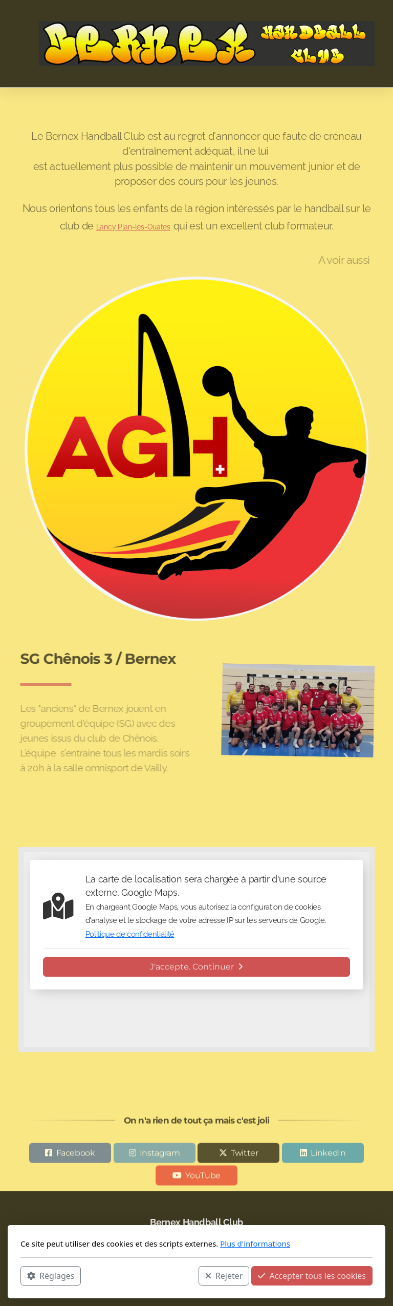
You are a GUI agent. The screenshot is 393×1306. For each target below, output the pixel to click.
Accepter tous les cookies (312, 1275)
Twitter (244, 1155)
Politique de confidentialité (129, 934)
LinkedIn (328, 1155)
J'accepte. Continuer (196, 967)
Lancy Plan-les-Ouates (133, 227)
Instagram (160, 1155)
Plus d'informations (255, 1243)
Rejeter (224, 1275)
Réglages (50, 1275)
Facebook (75, 1155)
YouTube (203, 1177)
